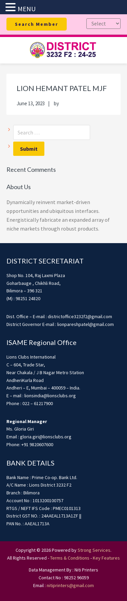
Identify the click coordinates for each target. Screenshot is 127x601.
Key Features (106, 558)
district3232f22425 (64, 50)
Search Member (36, 24)
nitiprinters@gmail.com (70, 585)
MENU (27, 8)
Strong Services (94, 550)
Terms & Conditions (69, 558)
